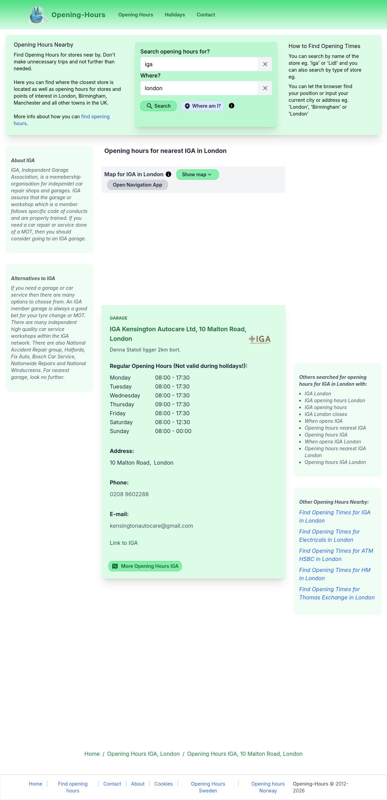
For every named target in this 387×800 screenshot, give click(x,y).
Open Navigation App (137, 185)
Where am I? (202, 106)
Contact (112, 784)
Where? (150, 75)
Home (35, 784)
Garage (119, 318)
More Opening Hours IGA (145, 566)
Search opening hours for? (175, 51)
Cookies (163, 784)
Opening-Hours (310, 784)
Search (158, 106)
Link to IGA (124, 542)
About (137, 784)
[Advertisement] (49, 494)
